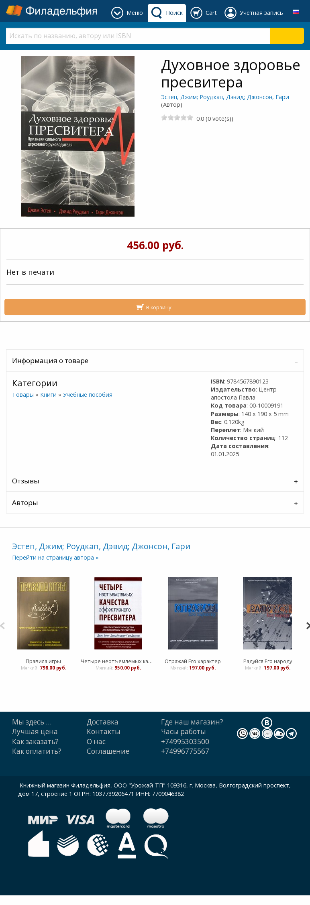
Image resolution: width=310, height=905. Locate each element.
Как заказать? (35, 741)
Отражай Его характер (193, 661)
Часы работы (183, 731)
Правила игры (43, 661)
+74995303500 (185, 741)
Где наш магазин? (192, 721)
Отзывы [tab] (25, 480)
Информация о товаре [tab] (50, 360)
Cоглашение (108, 751)
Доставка (102, 721)
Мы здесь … (31, 721)
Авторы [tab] (25, 502)
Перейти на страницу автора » (55, 557)
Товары (23, 394)
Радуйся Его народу (267, 661)
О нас (96, 741)
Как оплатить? (36, 751)
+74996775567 (185, 751)
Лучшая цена (35, 731)
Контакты (103, 731)
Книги (48, 394)
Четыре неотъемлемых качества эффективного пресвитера (118, 661)
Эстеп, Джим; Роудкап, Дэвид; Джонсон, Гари (225, 97)
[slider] (177, 117)
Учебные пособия (87, 394)
